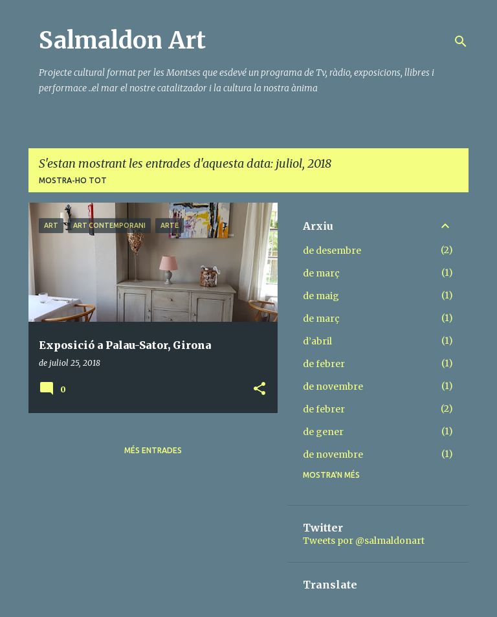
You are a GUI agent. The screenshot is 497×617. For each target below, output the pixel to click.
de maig (321, 296)
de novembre (333, 386)
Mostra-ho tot (73, 180)
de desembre (332, 250)
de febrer (324, 364)
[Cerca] (461, 41)
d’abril (317, 341)
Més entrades (153, 450)
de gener (323, 432)
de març (321, 273)
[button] (259, 389)
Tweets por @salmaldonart (364, 540)
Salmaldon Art (122, 40)
